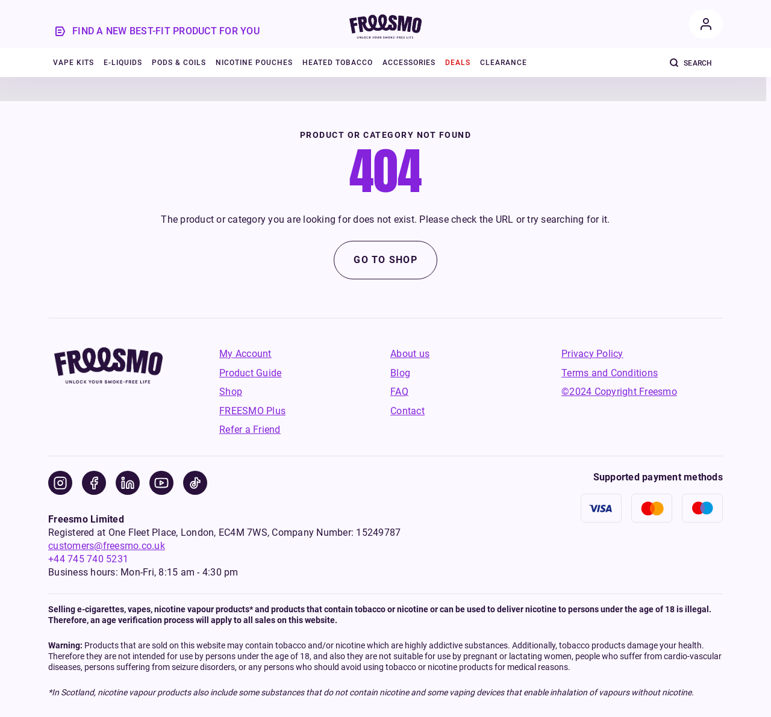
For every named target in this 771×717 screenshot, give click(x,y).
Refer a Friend (250, 429)
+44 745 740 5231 (88, 559)
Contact (407, 411)
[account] (706, 24)
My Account (245, 353)
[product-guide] (159, 31)
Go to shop (385, 259)
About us (409, 353)
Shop (230, 391)
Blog (400, 373)
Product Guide (250, 373)
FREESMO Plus (252, 411)
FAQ (399, 391)
